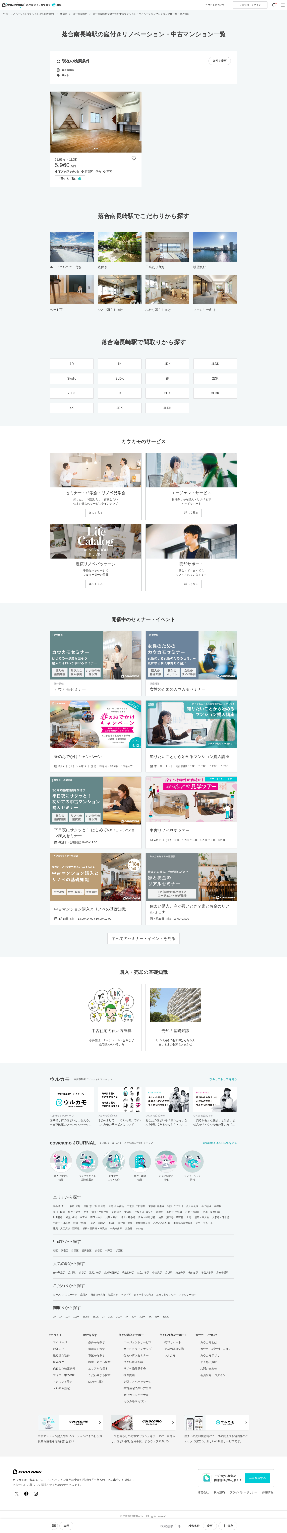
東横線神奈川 (143, 1223)
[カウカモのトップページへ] (31, 5)
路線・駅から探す (99, 1362)
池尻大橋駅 (95, 1272)
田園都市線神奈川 (183, 1223)
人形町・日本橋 (220, 1217)
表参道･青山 (59, 1206)
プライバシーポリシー (244, 1492)
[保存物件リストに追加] (134, 158)
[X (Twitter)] (17, 1494)
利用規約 (219, 1492)
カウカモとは (208, 1342)
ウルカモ (170, 1355)
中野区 (108, 1250)
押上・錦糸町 (128, 1217)
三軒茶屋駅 (59, 1272)
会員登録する (257, 1478)
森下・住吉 (96, 1217)
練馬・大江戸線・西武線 (66, 1228)
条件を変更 (220, 60)
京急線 (128, 1228)
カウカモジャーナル (136, 1394)
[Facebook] (26, 1494)
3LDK (142, 1316)
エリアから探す (98, 1368)
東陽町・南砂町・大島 (120, 1223)
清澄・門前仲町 (99, 1211)
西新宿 (159, 1211)
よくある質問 (208, 1362)
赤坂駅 (168, 1272)
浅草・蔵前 (111, 1217)
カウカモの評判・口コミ (215, 1348)
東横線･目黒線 (156, 1206)
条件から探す (96, 1342)
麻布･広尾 (75, 1206)
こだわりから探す (99, 1375)
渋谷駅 (82, 1272)
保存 (228, 1526)
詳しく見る (96, 512)
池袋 (160, 1217)
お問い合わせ (208, 1368)
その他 (139, 1228)
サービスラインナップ (137, 1348)
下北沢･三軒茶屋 (136, 1206)
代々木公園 (192, 1206)
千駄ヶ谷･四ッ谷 (144, 1211)
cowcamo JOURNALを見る (220, 1142)
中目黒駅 (157, 1272)
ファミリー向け (187, 1294)
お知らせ (58, 1348)
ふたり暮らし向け (166, 1294)
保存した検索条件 (64, 1368)
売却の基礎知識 (174, 1348)
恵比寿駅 (180, 1272)
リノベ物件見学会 (135, 1368)
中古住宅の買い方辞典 (137, 1388)
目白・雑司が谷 (146, 1217)
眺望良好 (113, 1294)
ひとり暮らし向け (143, 1294)
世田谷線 (58, 1217)
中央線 (128, 1211)
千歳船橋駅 (128, 1272)
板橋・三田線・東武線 (95, 1228)
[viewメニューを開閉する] (66, 1526)
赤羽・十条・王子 (205, 1223)
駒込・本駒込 (98, 1223)
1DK (67, 1316)
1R (54, 1316)
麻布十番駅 (222, 1272)
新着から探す (96, 1348)
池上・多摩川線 (211, 1211)
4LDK (166, 1316)
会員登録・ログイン (212, 1375)
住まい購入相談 (133, 1362)
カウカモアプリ (210, 1355)
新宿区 (64, 1250)
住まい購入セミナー (136, 1355)
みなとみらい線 (161, 1223)
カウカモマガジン (135, 1401)
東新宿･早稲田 (174, 1211)
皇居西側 (116, 1211)
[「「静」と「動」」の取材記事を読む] (70, 178)
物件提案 (129, 1375)
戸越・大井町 (192, 1211)
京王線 (83, 1217)
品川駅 (71, 1272)
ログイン (250, 5)
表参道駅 (193, 1272)
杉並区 (119, 1250)
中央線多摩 (116, 1228)
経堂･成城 (71, 1217)
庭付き (83, 1294)
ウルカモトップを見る (223, 1079)
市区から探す (96, 1355)
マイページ (60, 1342)
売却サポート (172, 1342)
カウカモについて (215, 5)
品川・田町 (59, 1211)
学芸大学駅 (207, 1272)
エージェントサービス (137, 1342)
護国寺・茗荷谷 (174, 1217)
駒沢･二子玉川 (175, 1206)
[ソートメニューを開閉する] (54, 1526)
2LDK (119, 1316)
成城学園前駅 (111, 1272)
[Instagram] (36, 1494)
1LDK (76, 1316)
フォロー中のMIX (64, 1375)
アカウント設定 (63, 1381)
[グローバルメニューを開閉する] (282, 5)
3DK (134, 1316)
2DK (110, 1316)
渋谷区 (98, 1250)
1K (60, 1316)
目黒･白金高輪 (116, 1206)
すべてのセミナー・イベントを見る (143, 938)
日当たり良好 (98, 1294)
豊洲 (86, 1211)
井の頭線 (206, 1206)
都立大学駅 (143, 1272)
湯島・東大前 (202, 1217)
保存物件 (58, 1362)
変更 (210, 1525)
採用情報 (267, 1492)
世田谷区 (86, 1250)
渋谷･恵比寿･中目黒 (94, 1206)
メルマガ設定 (61, 1388)
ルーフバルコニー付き (65, 1294)
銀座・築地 (74, 1211)
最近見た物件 (61, 1355)
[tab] (94, 148)
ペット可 (126, 1294)
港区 (55, 1250)
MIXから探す (96, 1381)
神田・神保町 (80, 1223)
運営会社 (203, 1492)
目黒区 (75, 1250)
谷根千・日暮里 (61, 1223)
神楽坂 (217, 1206)
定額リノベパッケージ (137, 1381)
